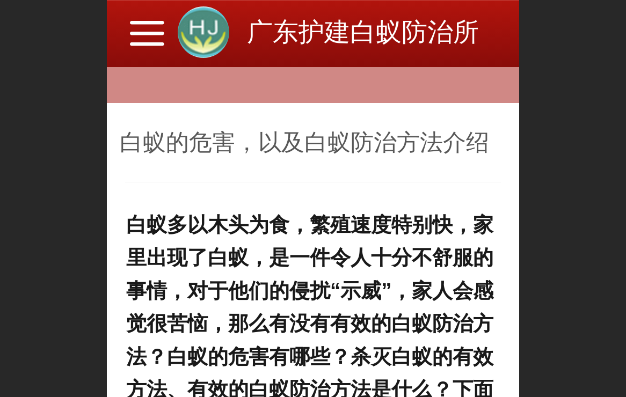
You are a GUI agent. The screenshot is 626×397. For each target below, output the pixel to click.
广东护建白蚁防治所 (363, 32)
